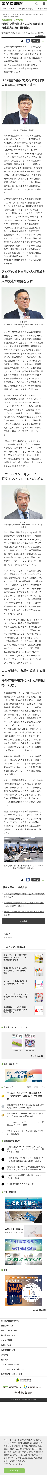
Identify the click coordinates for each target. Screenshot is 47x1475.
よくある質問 (6, 1406)
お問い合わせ (6, 1411)
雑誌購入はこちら (8, 1401)
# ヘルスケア (9, 9)
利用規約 (4, 1426)
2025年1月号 (40, 36)
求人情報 (4, 1421)
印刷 (36, 41)
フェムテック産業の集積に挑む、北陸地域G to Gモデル (24, 895)
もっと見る (23, 921)
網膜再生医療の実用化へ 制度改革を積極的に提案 (24, 913)
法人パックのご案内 (9, 1396)
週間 (36, 1153)
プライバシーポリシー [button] (14, 1464)
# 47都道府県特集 (26, 9)
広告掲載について (8, 1416)
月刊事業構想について (10, 1387)
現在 (29, 1153)
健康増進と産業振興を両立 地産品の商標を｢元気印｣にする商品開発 (24, 904)
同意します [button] (14, 1471)
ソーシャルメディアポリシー (12, 1435)
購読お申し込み (7, 1392)
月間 (43, 1153)
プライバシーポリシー (10, 1430)
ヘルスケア (8, 938)
